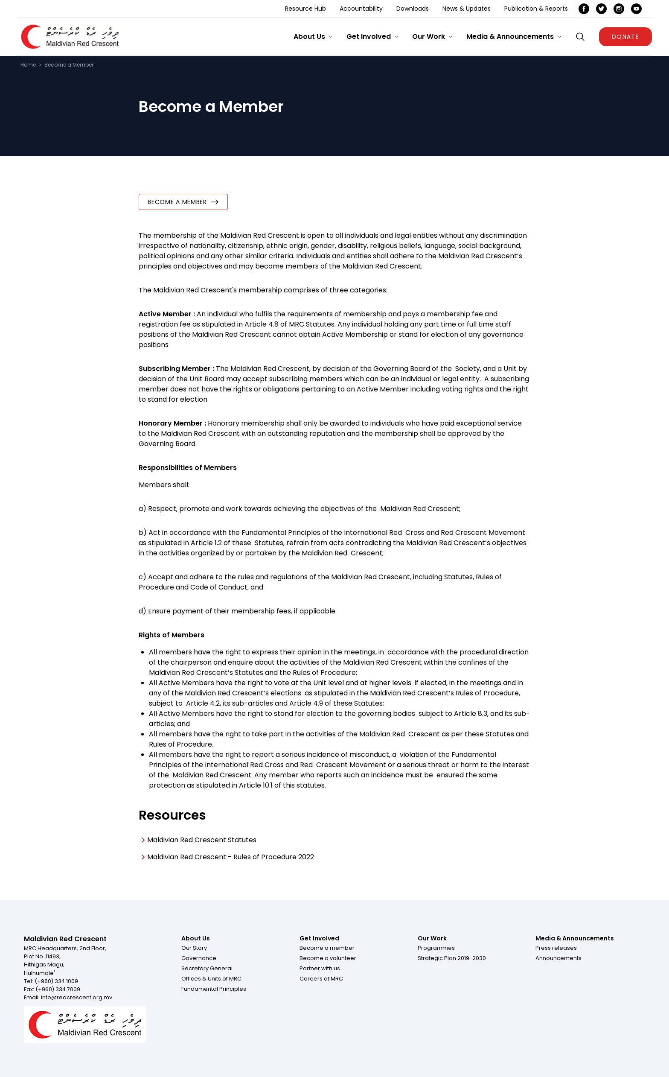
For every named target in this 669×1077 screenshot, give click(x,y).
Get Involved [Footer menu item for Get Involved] (319, 938)
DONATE (625, 36)
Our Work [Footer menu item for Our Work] (432, 938)
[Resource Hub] (305, 9)
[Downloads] (413, 9)
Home (28, 64)
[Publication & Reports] (536, 9)
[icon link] (584, 9)
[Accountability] (361, 9)
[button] (313, 36)
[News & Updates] (466, 9)
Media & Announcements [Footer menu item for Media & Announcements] (574, 938)
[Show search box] (580, 36)
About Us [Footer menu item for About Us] (195, 938)
